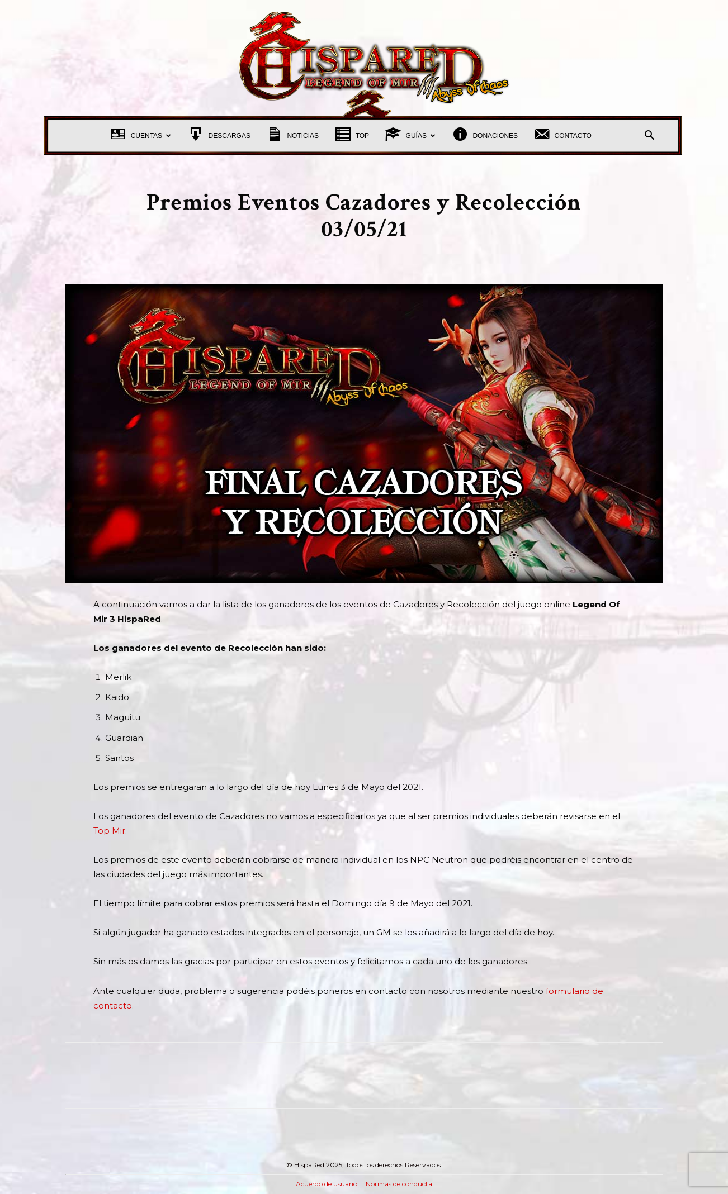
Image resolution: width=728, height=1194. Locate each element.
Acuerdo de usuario (326, 1183)
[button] (649, 136)
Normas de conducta (399, 1183)
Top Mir (109, 830)
